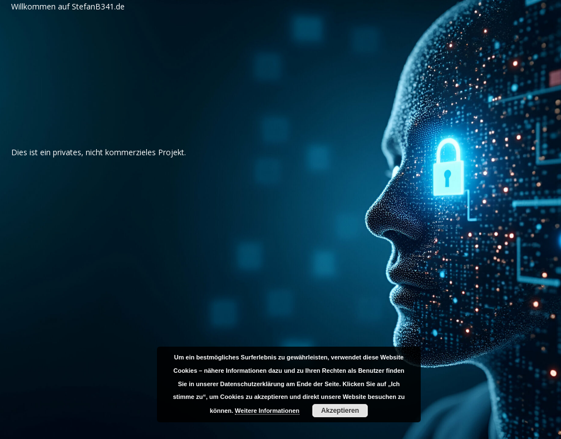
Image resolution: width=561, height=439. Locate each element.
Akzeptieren (340, 411)
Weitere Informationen (267, 410)
